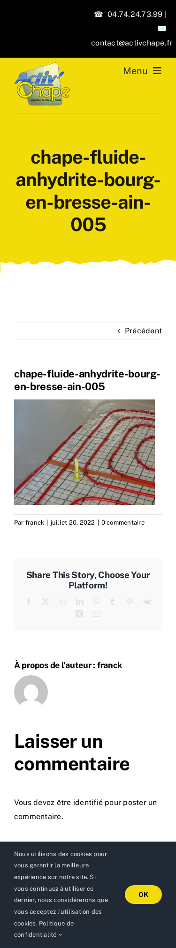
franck (34, 522)
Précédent (143, 330)
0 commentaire (123, 522)
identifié (88, 802)
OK (143, 894)
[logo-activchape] (42, 65)
